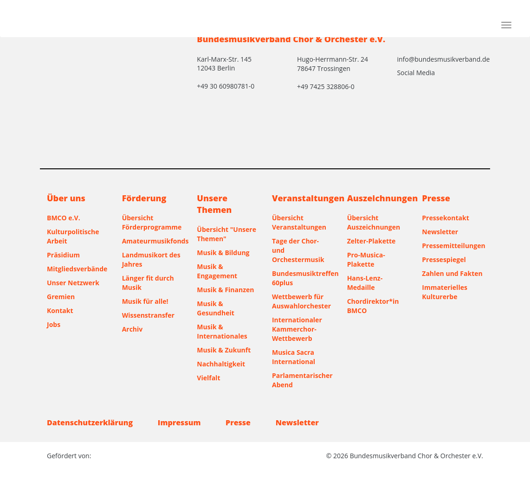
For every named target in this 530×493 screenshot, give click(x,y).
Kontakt (60, 310)
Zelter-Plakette (371, 241)
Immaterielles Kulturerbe (444, 292)
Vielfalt (208, 377)
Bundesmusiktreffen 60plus (302, 278)
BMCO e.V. (63, 217)
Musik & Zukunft (224, 350)
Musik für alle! (145, 301)
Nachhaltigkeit (221, 363)
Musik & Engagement (217, 271)
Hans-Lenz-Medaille (365, 283)
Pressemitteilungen (452, 245)
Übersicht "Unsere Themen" (226, 234)
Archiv (132, 329)
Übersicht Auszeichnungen (374, 222)
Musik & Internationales (222, 331)
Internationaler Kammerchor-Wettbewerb (297, 329)
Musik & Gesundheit (215, 308)
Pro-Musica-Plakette (366, 259)
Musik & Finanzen (225, 289)
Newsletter (440, 231)
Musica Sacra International (293, 357)
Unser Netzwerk (73, 282)
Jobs (53, 324)
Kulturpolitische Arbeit (73, 236)
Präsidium (63, 254)
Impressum (179, 422)
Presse (238, 422)
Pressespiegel (443, 259)
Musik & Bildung (223, 252)
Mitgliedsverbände (77, 268)
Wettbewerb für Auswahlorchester (301, 301)
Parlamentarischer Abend (302, 380)
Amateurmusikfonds (152, 241)
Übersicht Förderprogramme (152, 222)
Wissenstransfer (148, 315)
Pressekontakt (445, 217)
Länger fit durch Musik (148, 283)
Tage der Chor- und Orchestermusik (298, 250)
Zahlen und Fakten (452, 273)
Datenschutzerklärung (90, 422)
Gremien (61, 296)
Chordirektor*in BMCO (373, 306)
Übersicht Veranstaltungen (299, 222)
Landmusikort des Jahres (151, 259)
